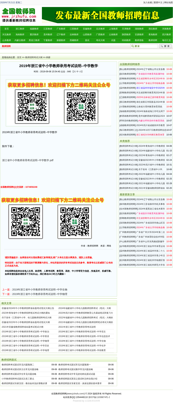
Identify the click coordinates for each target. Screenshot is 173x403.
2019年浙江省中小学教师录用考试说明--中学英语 (25, 336)
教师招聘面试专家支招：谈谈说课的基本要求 (80, 383)
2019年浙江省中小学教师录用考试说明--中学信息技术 (84, 336)
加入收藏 (147, 2)
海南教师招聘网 (127, 111)
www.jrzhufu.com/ (75, 393)
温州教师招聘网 (127, 88)
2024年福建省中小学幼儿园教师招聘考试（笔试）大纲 (84, 308)
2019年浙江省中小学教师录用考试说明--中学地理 (25, 350)
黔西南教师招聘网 (128, 116)
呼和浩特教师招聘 (128, 120)
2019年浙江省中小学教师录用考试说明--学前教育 (82, 350)
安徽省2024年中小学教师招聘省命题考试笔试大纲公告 (28, 308)
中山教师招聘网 (127, 241)
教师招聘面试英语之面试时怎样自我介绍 (77, 378)
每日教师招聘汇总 (128, 130)
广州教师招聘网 (127, 232)
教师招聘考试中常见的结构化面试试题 (76, 374)
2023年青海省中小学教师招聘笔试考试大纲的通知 (26, 313)
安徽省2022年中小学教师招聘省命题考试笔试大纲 (26, 322)
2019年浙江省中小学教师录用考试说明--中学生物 (39, 289)
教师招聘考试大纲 (33, 57)
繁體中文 (158, 2)
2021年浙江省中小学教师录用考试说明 (77, 327)
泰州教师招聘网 (127, 204)
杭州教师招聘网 (127, 260)
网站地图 (168, 2)
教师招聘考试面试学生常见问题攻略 (19, 374)
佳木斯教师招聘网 (128, 209)
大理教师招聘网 (127, 106)
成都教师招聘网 (127, 125)
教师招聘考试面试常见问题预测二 (18, 364)
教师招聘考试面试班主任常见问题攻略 (20, 369)
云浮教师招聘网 (127, 83)
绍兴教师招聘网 (127, 134)
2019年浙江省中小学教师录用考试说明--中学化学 (82, 345)
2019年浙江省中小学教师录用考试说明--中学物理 (39, 294)
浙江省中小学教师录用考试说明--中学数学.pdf (27, 160)
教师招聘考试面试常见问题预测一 (74, 364)
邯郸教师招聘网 (127, 78)
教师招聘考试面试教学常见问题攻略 (75, 369)
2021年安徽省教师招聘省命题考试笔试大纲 (22, 327)
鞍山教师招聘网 (127, 69)
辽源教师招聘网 (127, 97)
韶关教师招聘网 (127, 74)
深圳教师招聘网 (127, 223)
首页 (19, 57)
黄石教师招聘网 (127, 102)
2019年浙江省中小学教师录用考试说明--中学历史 (25, 345)
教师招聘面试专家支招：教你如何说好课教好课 (24, 383)
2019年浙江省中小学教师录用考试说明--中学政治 (25, 331)
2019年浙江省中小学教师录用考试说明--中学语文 (82, 331)
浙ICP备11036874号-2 (99, 397)
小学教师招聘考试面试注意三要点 (18, 378)
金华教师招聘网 (127, 246)
